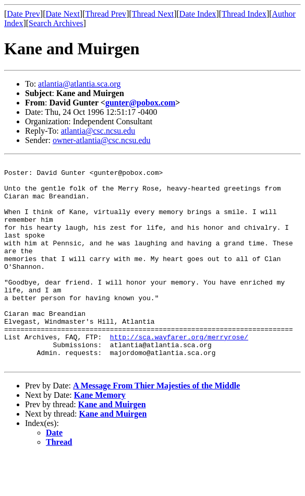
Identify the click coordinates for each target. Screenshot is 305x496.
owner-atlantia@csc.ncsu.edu (102, 140)
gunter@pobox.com (140, 102)
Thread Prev (105, 13)
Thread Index (244, 13)
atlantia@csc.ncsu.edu (98, 130)
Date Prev (23, 13)
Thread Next (153, 13)
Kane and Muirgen (112, 445)
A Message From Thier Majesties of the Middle (156, 426)
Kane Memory (100, 435)
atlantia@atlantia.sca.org (79, 83)
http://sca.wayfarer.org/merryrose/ (179, 372)
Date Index (197, 13)
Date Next (63, 13)
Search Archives (56, 23)
